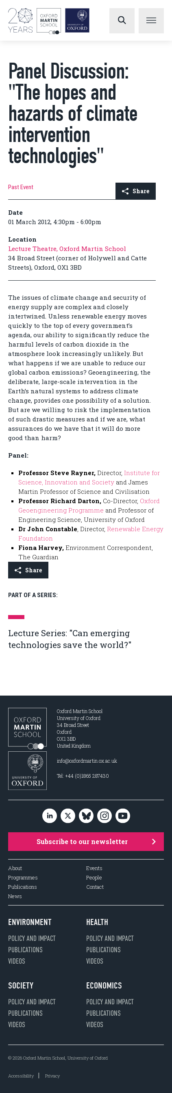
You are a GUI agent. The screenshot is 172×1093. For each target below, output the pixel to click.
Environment (30, 922)
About (15, 868)
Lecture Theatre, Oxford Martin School (67, 248)
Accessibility (21, 1076)
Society (20, 985)
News (15, 896)
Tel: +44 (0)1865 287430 (83, 775)
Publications (22, 887)
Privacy (52, 1076)
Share (135, 191)
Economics (104, 985)
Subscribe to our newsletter (96, 841)
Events (94, 868)
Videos (16, 961)
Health (97, 922)
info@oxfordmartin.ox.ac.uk (87, 760)
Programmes (23, 877)
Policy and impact (32, 938)
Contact (95, 887)
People (94, 877)
